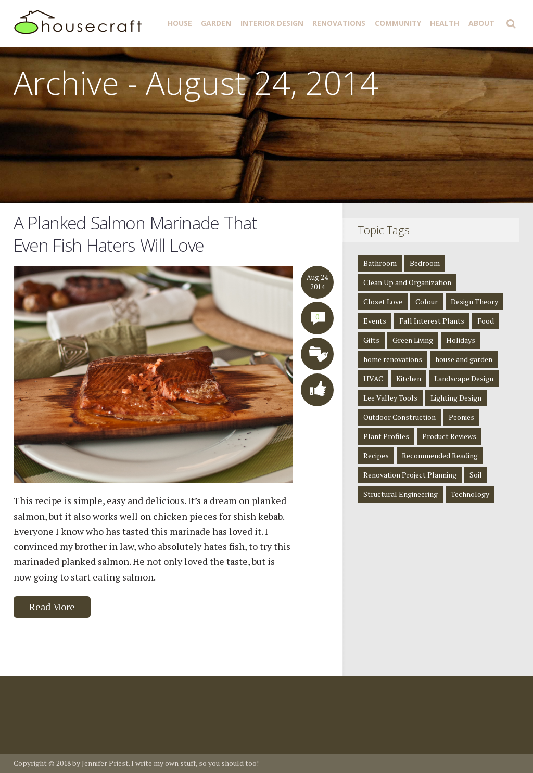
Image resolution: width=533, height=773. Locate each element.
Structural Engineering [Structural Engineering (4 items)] (400, 494)
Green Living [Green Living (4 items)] (412, 340)
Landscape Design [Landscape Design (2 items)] (463, 378)
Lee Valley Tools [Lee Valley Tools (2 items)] (390, 398)
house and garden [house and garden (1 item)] (463, 359)
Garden (216, 23)
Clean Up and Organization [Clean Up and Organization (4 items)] (407, 282)
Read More (52, 606)
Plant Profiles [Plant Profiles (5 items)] (386, 436)
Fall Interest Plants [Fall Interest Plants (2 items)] (431, 321)
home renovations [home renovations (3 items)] (392, 359)
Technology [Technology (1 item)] (470, 494)
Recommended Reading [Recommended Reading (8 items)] (440, 455)
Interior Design (271, 23)
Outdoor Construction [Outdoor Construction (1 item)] (399, 417)
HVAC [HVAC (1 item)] (373, 378)
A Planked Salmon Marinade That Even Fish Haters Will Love (135, 234)
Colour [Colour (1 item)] (426, 301)
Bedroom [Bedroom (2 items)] (425, 263)
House (180, 23)
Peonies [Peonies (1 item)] (461, 417)
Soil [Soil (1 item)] (475, 475)
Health (444, 23)
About (481, 23)
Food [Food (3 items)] (485, 321)
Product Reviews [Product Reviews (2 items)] (449, 436)
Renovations (338, 23)
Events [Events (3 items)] (374, 321)
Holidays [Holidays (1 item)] (460, 340)
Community (398, 23)
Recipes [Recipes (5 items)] (376, 455)
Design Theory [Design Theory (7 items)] (474, 301)
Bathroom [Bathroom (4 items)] (380, 263)
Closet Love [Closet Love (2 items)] (382, 301)
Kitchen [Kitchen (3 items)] (408, 378)
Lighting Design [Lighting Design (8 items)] (455, 398)
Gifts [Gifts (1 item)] (371, 340)
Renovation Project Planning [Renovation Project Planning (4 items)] (409, 475)
